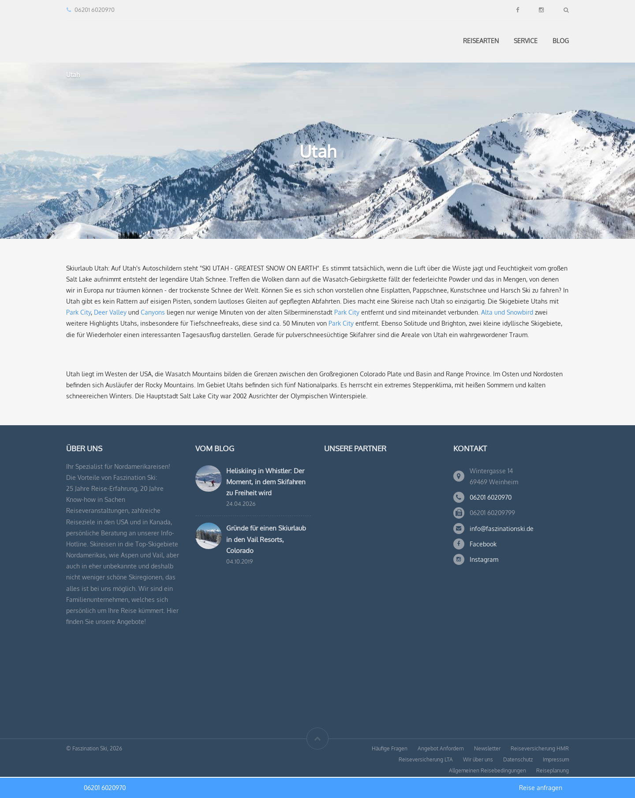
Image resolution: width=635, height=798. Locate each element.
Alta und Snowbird (507, 312)
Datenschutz (518, 759)
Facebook (483, 544)
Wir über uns (478, 759)
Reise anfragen (540, 787)
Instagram (484, 559)
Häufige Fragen (389, 748)
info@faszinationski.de (502, 528)
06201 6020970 (491, 497)
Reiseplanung (552, 770)
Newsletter (487, 748)
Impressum (556, 759)
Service (526, 41)
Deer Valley (110, 312)
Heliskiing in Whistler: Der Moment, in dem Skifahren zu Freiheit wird (266, 482)
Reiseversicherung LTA (426, 759)
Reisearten (481, 41)
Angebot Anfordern (441, 748)
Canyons (153, 312)
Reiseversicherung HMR (540, 748)
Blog (561, 41)
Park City (78, 312)
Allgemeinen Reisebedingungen (487, 770)
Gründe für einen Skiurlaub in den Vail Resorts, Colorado (266, 539)
